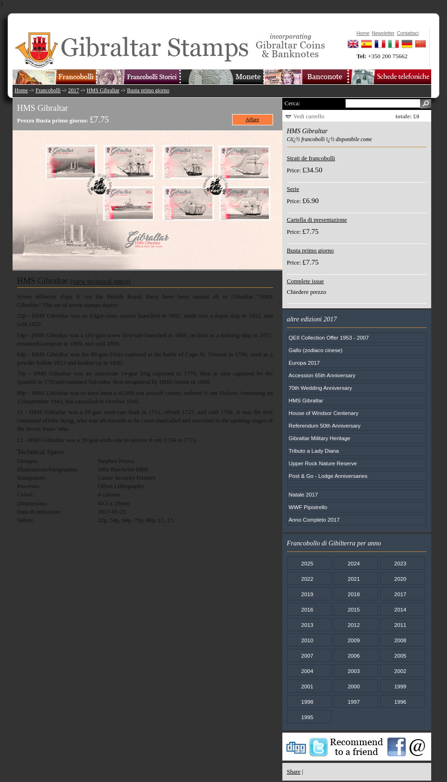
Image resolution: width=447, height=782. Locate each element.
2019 (307, 594)
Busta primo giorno (148, 91)
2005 (400, 656)
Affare (252, 119)
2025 (307, 563)
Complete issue (305, 281)
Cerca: (292, 103)
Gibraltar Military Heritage (320, 438)
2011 (400, 625)
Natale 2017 (303, 494)
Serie (293, 188)
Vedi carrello (309, 116)
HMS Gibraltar (103, 91)
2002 (400, 671)
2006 (353, 656)
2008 (400, 640)
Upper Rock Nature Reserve (323, 463)
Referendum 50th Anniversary (325, 425)
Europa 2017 (304, 363)
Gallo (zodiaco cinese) (316, 350)
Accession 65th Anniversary (322, 375)
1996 (400, 702)
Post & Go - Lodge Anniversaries (328, 476)
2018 (353, 594)
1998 (307, 702)
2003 (353, 671)
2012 (353, 625)
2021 (353, 579)
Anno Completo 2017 (314, 520)
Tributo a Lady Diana (314, 451)
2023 (400, 563)
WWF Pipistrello (308, 507)
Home (21, 91)
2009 (353, 640)
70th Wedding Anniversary (320, 388)
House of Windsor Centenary (324, 413)
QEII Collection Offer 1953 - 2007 (329, 337)
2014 (400, 609)
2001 (307, 686)
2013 (307, 625)
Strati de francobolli (311, 158)
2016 (307, 609)
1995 (307, 717)
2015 (353, 609)
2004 (307, 671)
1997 (353, 702)
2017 (73, 91)
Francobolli (47, 91)
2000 (353, 686)
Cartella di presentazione (317, 219)
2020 (400, 579)
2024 (353, 563)
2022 (307, 579)
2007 (307, 656)
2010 (307, 640)
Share (294, 771)
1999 (400, 686)
